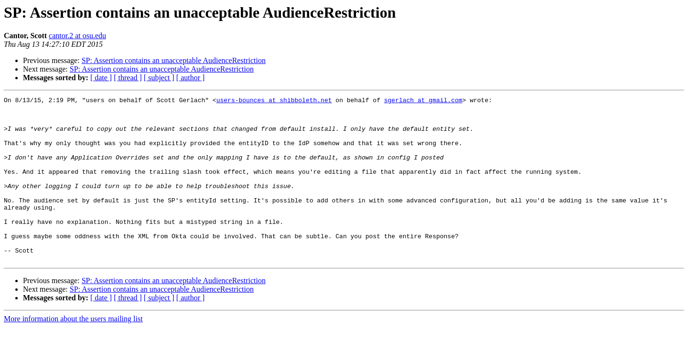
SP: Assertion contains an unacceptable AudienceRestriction (174, 60)
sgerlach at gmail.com (423, 101)
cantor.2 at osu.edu (77, 36)
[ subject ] (159, 78)
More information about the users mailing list (73, 352)
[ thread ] (128, 78)
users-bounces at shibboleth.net (274, 101)
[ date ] (101, 78)
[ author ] (190, 78)
